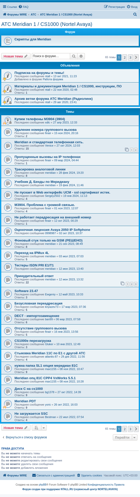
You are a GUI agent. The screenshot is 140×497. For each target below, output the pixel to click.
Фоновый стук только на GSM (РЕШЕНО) (48, 240)
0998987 (50, 233)
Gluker (49, 344)
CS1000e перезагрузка (32, 341)
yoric (48, 404)
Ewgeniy (50, 294)
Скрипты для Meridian (32, 39)
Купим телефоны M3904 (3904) (39, 119)
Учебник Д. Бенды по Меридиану (41, 182)
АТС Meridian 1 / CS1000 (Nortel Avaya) (46, 24)
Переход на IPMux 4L (31, 253)
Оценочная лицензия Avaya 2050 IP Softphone (52, 230)
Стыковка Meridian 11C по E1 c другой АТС (49, 353)
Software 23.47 (26, 291)
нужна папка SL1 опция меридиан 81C (46, 365)
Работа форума (53, 79)
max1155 (50, 369)
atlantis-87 (51, 356)
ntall (47, 76)
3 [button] (130, 57)
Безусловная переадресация (38, 303)
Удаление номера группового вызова (45, 130)
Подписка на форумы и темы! (39, 73)
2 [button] (125, 57)
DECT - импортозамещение (36, 316)
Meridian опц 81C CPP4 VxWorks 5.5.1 (45, 378)
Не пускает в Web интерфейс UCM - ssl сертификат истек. (62, 192)
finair (48, 133)
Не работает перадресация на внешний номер (52, 217)
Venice (49, 145)
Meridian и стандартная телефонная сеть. (49, 142)
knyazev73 (51, 306)
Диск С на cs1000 (28, 389)
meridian (50, 172)
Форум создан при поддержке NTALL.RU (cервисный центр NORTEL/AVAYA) (70, 489)
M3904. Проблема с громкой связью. (44, 205)
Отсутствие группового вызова (40, 328)
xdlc (47, 122)
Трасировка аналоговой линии (40, 169)
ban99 (49, 319)
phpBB (42, 484)
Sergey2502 (52, 195)
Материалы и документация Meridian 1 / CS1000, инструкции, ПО (68, 86)
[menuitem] (23, 7)
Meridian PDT (25, 401)
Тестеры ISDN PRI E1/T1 (34, 265)
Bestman (50, 417)
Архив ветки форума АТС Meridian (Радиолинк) (53, 99)
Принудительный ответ (34, 276)
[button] (136, 57)
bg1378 (49, 392)
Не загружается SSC (31, 413)
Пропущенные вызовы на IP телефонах (47, 157)
